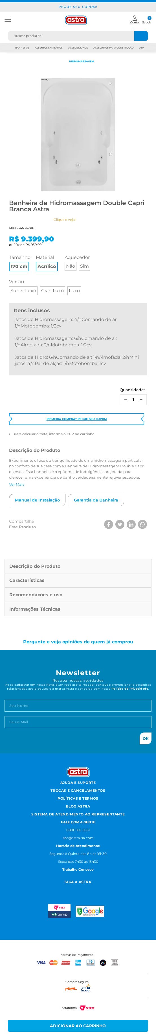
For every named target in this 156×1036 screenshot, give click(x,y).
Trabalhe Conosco (78, 869)
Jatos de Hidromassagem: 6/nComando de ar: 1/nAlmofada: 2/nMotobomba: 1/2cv (66, 341)
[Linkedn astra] (98, 889)
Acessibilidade (78, 47)
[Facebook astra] (70, 889)
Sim (84, 266)
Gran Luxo (52, 290)
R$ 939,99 (33, 245)
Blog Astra (78, 806)
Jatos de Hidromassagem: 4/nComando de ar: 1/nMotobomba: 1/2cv (66, 322)
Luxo (74, 290)
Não (70, 266)
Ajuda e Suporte (78, 782)
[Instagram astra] (58, 889)
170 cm (19, 266)
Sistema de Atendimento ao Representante (78, 814)
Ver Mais (16, 484)
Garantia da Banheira (96, 500)
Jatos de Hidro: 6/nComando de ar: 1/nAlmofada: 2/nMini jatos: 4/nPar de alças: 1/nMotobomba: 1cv (77, 360)
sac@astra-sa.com (78, 838)
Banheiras (22, 47)
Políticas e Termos (78, 798)
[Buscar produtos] (141, 36)
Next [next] (148, 47)
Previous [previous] (8, 47)
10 (16, 245)
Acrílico (47, 266)
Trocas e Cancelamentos (77, 790)
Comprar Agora (78, 1026)
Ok (146, 738)
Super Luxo (23, 290)
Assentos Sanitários (49, 47)
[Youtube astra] (84, 889)
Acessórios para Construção (113, 47)
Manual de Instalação (37, 500)
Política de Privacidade (129, 688)
